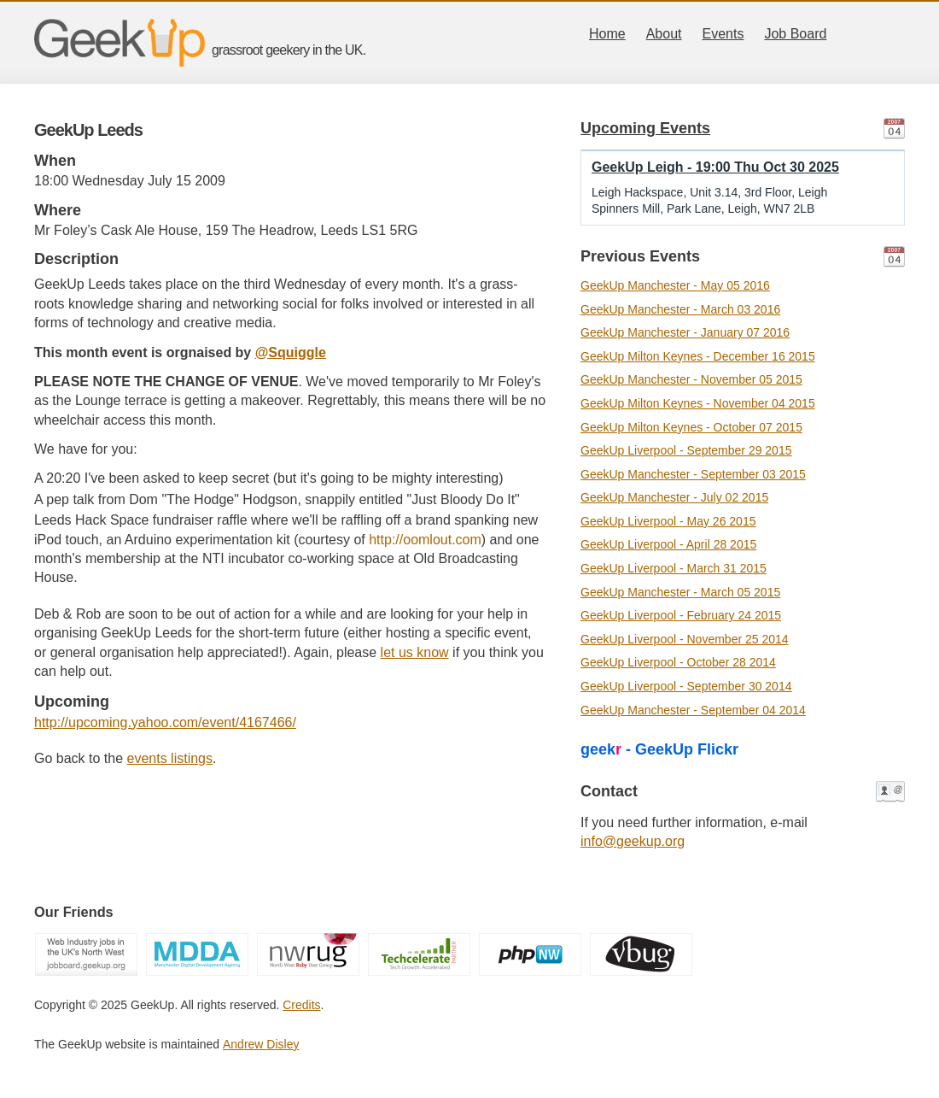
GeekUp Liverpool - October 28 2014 (678, 662)
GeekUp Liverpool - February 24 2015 (680, 615)
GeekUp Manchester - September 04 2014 (693, 710)
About (664, 33)
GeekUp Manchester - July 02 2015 (674, 497)
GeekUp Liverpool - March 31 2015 (673, 568)
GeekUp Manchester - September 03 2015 (693, 474)
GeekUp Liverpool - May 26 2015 (667, 521)
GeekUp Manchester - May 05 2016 (675, 285)
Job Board (795, 33)
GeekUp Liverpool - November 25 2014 (684, 639)
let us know (415, 652)
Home (607, 33)
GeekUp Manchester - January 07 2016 (685, 332)
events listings (170, 758)
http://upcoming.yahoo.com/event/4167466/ (165, 722)
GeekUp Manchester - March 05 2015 (680, 592)
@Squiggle (290, 352)
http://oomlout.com (425, 539)
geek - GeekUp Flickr (659, 749)
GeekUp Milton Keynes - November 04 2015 (697, 403)
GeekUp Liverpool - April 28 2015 (668, 544)
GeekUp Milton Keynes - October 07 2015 (691, 427)
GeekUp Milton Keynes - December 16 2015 (697, 356)
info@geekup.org (632, 841)
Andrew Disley (261, 1044)
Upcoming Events (645, 128)
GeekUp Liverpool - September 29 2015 (685, 450)
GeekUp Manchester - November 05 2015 (691, 379)
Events (723, 33)
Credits (301, 1005)
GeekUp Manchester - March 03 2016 (680, 309)
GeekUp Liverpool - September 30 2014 (685, 686)
